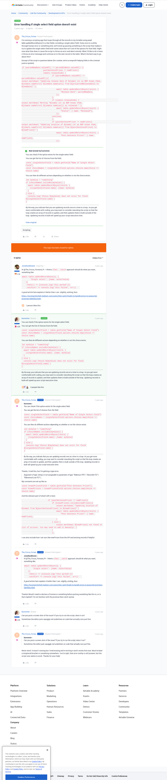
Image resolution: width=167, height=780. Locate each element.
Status (13, 743)
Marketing (51, 696)
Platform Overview (18, 690)
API (51, 776)
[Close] (47, 760)
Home (13, 13)
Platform (14, 685)
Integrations (16, 696)
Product (50, 690)
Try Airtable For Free (19, 754)
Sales (49, 712)
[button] (134, 4)
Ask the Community (38, 13)
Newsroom (15, 748)
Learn (85, 685)
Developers (124, 701)
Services (123, 696)
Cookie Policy (37, 771)
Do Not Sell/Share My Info (97, 776)
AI (11, 712)
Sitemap (60, 776)
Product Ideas (70, 5)
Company (14, 722)
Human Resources (55, 706)
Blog (12, 738)
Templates (123, 712)
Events (82, 5)
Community (23, 13)
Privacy (71, 776)
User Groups (57, 5)
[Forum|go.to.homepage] (22, 4)
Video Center (89, 701)
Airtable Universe (126, 717)
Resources (123, 685)
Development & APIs (57, 13)
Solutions (51, 685)
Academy (92, 5)
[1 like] (31, 305)
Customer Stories (91, 712)
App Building (16, 706)
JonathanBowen (28, 266)
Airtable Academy (91, 690)
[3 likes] (33, 387)
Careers (13, 733)
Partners (123, 690)
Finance (50, 717)
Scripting (26, 230)
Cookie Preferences (119, 776)
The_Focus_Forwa (29, 36)
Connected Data (17, 717)
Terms (80, 776)
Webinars (87, 717)
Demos (86, 706)
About (13, 727)
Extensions (15, 701)
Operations (52, 701)
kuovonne (25, 318)
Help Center (103, 5)
